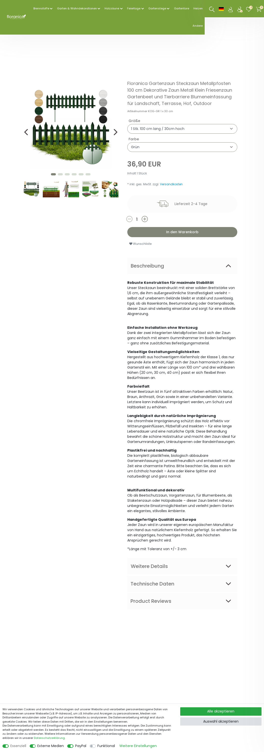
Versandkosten (171, 184)
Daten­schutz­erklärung (49, 738)
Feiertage (133, 8)
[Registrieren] (240, 8)
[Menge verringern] (134, 219)
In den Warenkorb (182, 232)
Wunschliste (140, 244)
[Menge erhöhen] (157, 219)
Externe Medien (50, 745)
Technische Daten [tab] (152, 583)
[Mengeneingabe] (137, 219)
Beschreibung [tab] (147, 265)
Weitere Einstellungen (138, 745)
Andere (198, 26)
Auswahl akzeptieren (221, 721)
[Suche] (212, 9)
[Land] (221, 8)
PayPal (80, 745)
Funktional (106, 745)
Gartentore (181, 8)
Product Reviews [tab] (151, 601)
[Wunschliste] (250, 8)
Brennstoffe (41, 8)
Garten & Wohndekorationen (77, 8)
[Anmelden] (231, 8)
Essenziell (18, 745)
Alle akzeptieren (220, 711)
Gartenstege (157, 8)
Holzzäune (112, 8)
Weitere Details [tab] (149, 566)
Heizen (198, 8)
